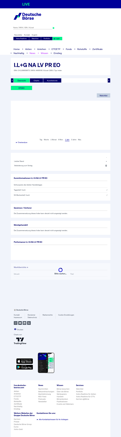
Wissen (44, 53)
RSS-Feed (42, 396)
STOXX (21, 88)
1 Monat (53, 140)
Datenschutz (32, 317)
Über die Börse (63, 391)
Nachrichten (43, 389)
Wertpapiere (62, 394)
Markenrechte (48, 315)
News (32, 53)
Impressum (18, 317)
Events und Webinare (65, 404)
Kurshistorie (52, 80)
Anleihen (41, 49)
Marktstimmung (44, 394)
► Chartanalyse (21, 142)
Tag (41, 140)
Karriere (17, 419)
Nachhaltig (19, 53)
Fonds (69, 49)
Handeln (60, 396)
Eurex (16, 427)
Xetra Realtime (21, 38)
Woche (46, 140)
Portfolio (47, 38)
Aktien (28, 49)
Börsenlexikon (62, 399)
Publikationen (62, 401)
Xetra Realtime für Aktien (86, 394)
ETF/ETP (56, 49)
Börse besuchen (63, 389)
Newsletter (18, 35)
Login (56, 38)
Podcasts (42, 399)
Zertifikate (97, 49)
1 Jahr (67, 140)
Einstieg (58, 53)
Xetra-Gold (18, 429)
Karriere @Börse (82, 399)
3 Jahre (73, 140)
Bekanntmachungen (46, 391)
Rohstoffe (82, 49)
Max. (79, 140)
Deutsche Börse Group (23, 424)
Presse (16, 421)
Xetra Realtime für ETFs (85, 396)
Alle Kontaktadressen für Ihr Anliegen (52, 419)
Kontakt (27, 35)
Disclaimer (31, 315)
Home (17, 49)
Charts (36, 80)
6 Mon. (60, 140)
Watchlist (35, 38)
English (34, 35)
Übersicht (21, 80)
